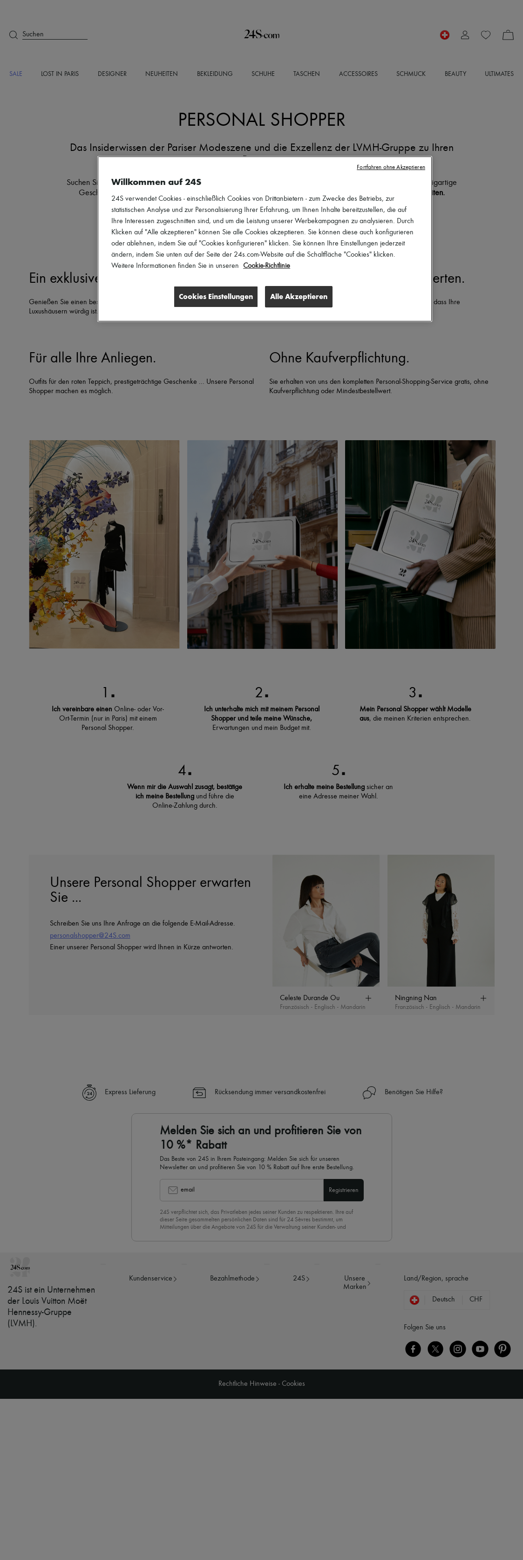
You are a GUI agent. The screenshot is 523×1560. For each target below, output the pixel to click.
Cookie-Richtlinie (266, 266)
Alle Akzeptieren (298, 296)
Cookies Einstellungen (215, 296)
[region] (264, 239)
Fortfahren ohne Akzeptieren (391, 167)
